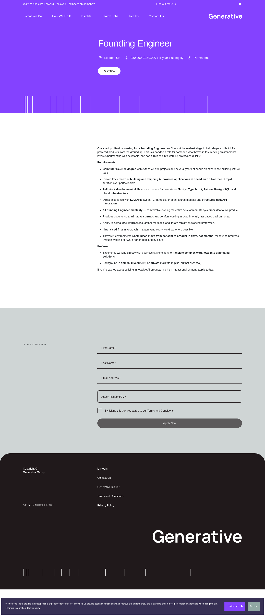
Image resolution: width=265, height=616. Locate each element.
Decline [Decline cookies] (253, 606)
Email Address (110, 378)
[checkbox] (99, 410)
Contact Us (156, 16)
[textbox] (169, 348)
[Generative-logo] (225, 16)
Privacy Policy (105, 505)
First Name (108, 347)
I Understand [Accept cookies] (233, 606)
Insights (86, 16)
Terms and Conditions (160, 410)
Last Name (108, 363)
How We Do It (61, 16)
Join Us (134, 16)
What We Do (33, 16)
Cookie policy (33, 608)
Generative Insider (108, 487)
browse (170, 396)
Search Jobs (109, 16)
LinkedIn (102, 468)
